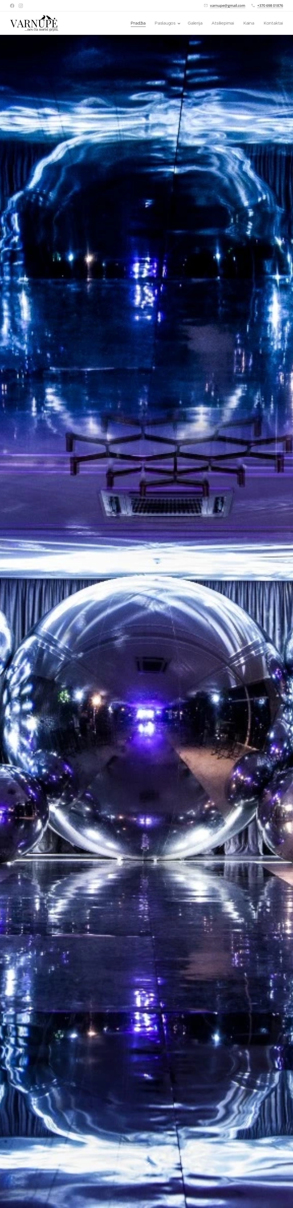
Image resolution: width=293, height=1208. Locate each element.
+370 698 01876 (270, 5)
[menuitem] (137, 23)
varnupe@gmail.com (227, 5)
